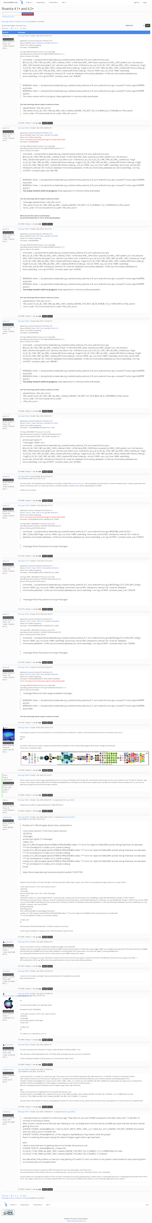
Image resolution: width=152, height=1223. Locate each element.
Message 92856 (23, 775)
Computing (40, 2)
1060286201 (40, 423)
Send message (8, 39)
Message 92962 (23, 817)
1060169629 (40, 236)
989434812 (54, 513)
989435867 (54, 674)
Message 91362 (23, 728)
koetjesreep (7, 817)
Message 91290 (23, 614)
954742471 (54, 43)
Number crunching (21, 21)
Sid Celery (6, 971)
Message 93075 (23, 1112)
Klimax (5, 800)
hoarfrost (6, 476)
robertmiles (9, 1045)
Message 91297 (23, 667)
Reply (44, 123)
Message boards (8, 21)
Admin (5, 775)
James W (6, 36)
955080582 (54, 236)
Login (145, 2)
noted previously (78, 483)
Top (147, 1205)
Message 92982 (23, 971)
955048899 (54, 135)
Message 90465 (23, 321)
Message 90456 (23, 128)
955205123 (54, 328)
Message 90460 (23, 229)
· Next (24, 28)
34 (21, 28)
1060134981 (40, 135)
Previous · (5, 28)
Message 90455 (23, 36)
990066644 (55, 621)
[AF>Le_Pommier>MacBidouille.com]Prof (17, 996)
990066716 (55, 568)
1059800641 (40, 43)
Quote (50, 123)
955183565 (54, 423)
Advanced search (8, 17)
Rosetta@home (11, 2)
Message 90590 (23, 476)
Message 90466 (23, 416)
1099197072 (40, 621)
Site (64, 2)
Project (29, 2)
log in (24, 25)
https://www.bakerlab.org (76, 1221)
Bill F (6, 728)
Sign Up (136, 2)
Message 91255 (23, 505)
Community (53, 2)
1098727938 (40, 674)
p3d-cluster (9, 942)
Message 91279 (23, 561)
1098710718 (40, 513)
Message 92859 (23, 800)
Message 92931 (69, 817)
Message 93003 (23, 1045)
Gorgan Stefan (8, 1069)
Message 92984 (23, 994)
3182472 (28, 423)
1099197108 (40, 568)
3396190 (28, 674)
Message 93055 (23, 1069)
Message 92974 (23, 942)
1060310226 (40, 328)
